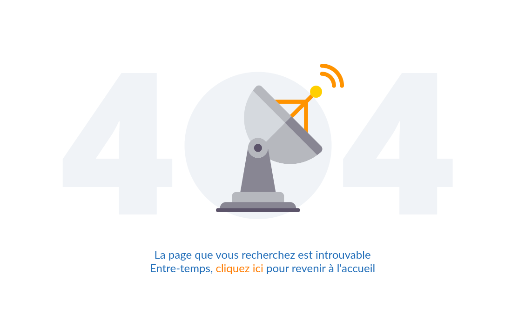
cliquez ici (239, 268)
